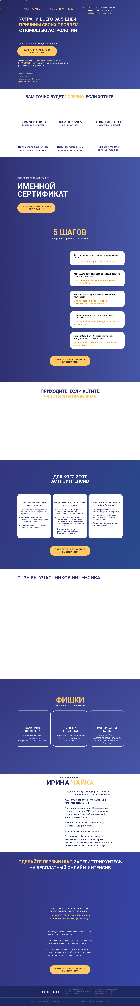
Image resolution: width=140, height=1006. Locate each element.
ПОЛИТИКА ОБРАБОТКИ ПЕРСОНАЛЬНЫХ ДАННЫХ (45, 1001)
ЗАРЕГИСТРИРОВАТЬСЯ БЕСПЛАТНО (37, 51)
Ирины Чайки (50, 991)
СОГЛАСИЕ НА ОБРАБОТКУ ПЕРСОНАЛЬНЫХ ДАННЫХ (95, 1001)
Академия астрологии (34, 991)
